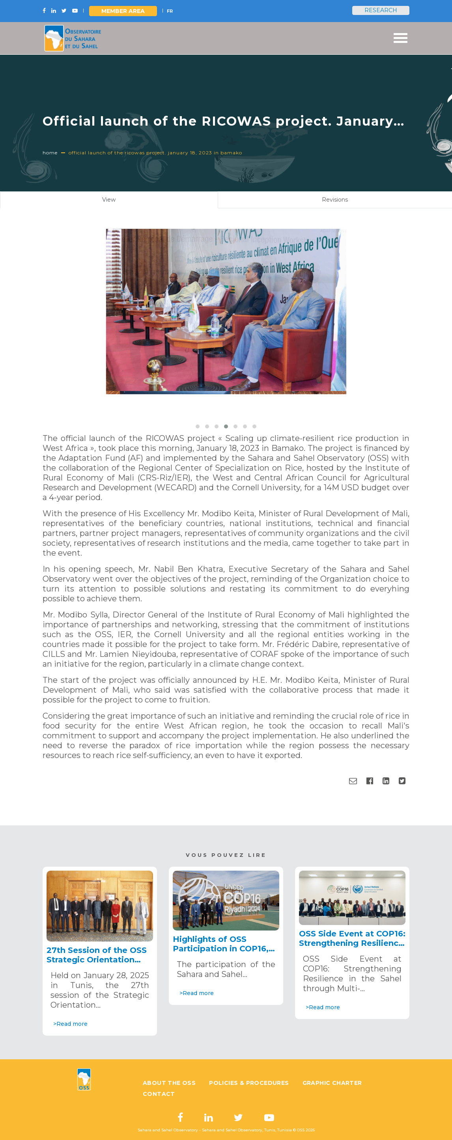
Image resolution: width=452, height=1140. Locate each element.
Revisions (335, 199)
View (118, 201)
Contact (159, 1093)
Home (50, 153)
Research (380, 10)
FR (170, 11)
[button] (197, 426)
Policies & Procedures (249, 1082)
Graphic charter (332, 1082)
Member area (123, 11)
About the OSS (169, 1082)
